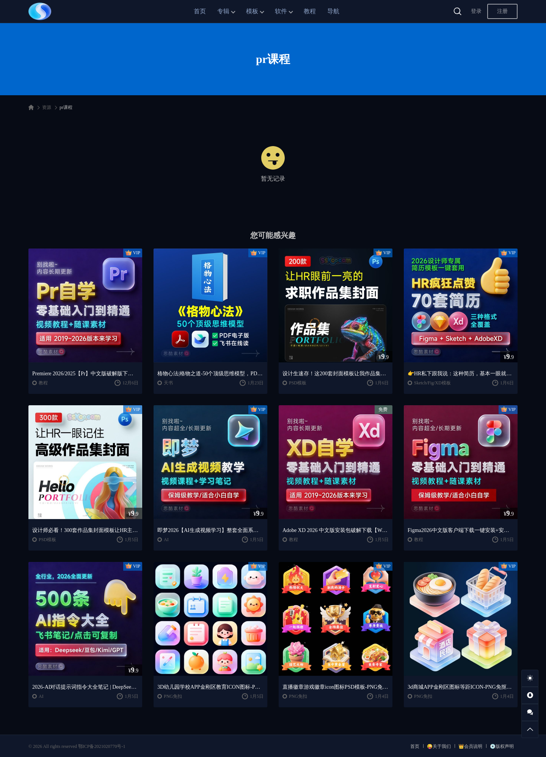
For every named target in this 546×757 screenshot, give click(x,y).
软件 (281, 11)
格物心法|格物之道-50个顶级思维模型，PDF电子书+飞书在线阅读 (210, 373)
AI (166, 539)
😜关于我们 (439, 746)
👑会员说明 (470, 746)
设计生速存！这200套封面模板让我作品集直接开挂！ (335, 373)
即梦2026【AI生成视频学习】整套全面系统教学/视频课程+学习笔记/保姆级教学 (210, 530)
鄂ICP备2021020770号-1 (102, 746)
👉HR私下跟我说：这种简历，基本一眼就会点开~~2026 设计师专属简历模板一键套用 (461, 373)
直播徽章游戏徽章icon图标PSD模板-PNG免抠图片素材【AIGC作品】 (335, 687)
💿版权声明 (502, 746)
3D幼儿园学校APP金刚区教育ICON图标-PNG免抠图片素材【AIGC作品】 (210, 687)
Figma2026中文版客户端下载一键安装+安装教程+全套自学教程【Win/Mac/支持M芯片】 (461, 530)
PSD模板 (297, 383)
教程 (310, 11)
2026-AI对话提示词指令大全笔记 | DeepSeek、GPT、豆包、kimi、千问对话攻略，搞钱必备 (85, 687)
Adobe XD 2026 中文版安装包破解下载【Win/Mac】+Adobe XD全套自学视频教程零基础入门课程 (335, 530)
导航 (333, 11)
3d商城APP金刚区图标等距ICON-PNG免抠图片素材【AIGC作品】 (461, 687)
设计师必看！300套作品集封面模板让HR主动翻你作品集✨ (85, 530)
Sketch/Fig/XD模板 (432, 383)
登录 (476, 11)
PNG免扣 (173, 696)
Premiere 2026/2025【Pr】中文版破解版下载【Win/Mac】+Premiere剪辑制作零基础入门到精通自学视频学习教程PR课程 (85, 373)
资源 (46, 107)
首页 (200, 11)
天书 (168, 383)
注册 (502, 11)
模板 (252, 11)
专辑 (223, 11)
